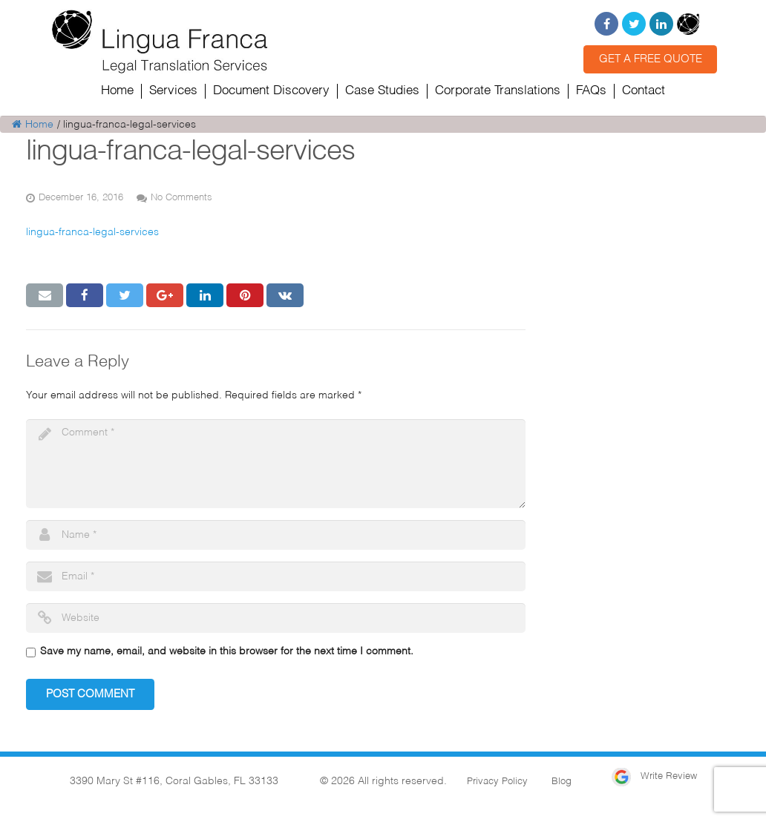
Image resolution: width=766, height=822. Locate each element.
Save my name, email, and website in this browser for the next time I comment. (226, 651)
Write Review (654, 776)
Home (32, 124)
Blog (561, 781)
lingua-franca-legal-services (92, 232)
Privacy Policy (497, 781)
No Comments (181, 198)
